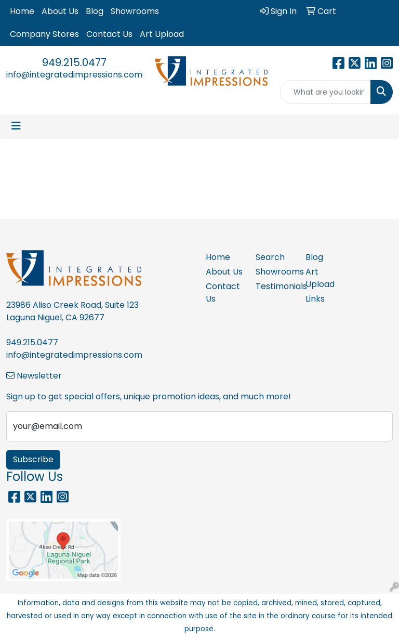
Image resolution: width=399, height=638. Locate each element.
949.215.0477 (74, 62)
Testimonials (274, 286)
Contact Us (109, 34)
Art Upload (162, 34)
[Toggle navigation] (16, 126)
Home (22, 11)
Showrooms (135, 11)
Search (270, 257)
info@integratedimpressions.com (74, 75)
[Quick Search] (325, 92)
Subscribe (33, 459)
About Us (60, 11)
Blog (94, 11)
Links (315, 299)
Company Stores (44, 34)
